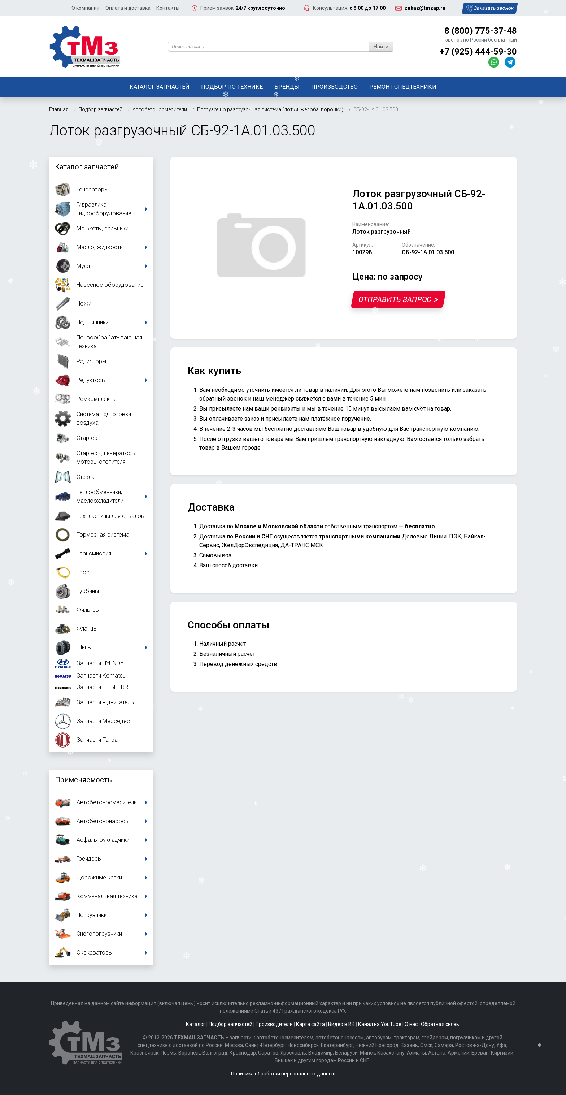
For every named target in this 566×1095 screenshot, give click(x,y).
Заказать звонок (489, 8)
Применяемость (83, 779)
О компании (85, 8)
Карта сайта (310, 1024)
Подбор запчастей (230, 1024)
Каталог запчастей (160, 86)
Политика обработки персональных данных (283, 1074)
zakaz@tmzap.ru (425, 8)
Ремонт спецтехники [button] (402, 86)
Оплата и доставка (128, 8)
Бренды (287, 86)
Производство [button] (334, 86)
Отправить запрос (398, 299)
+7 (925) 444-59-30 (478, 52)
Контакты (167, 8)
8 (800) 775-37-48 (480, 31)
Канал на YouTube (379, 1024)
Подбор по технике (232, 86)
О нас (411, 1024)
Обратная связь (440, 1024)
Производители (274, 1024)
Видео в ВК (341, 1024)
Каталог (195, 1024)
